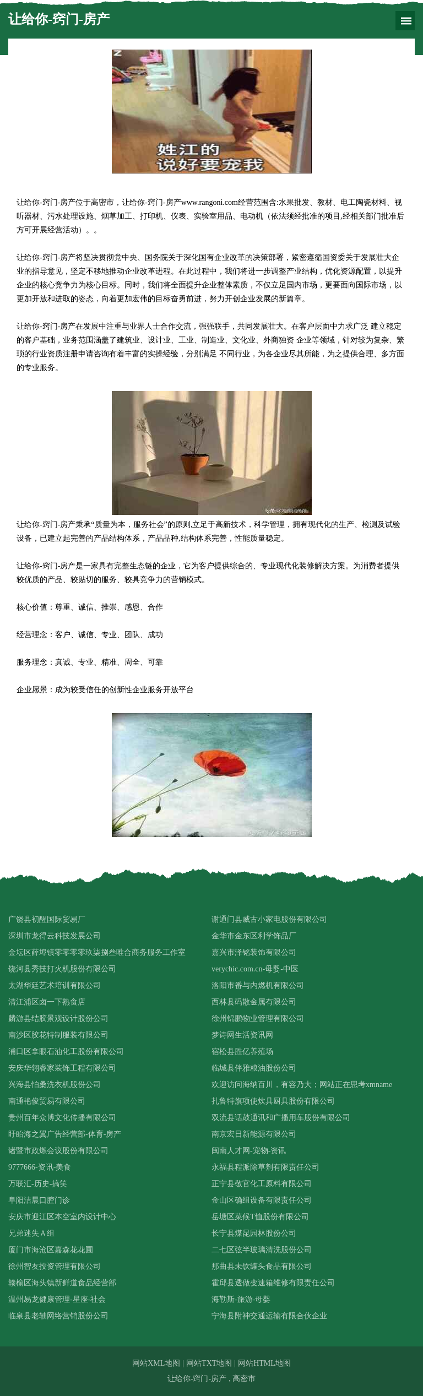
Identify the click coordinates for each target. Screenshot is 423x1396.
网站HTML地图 (264, 1363)
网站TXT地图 (209, 1363)
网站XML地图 (156, 1363)
